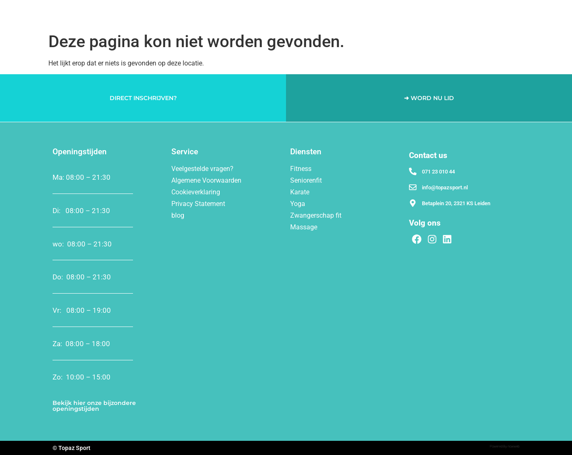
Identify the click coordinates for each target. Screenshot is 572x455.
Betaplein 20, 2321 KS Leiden (456, 203)
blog (177, 215)
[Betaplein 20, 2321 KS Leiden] (412, 203)
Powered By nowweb (504, 446)
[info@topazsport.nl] (412, 187)
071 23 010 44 (438, 171)
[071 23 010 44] (412, 171)
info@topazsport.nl (445, 187)
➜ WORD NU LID (429, 98)
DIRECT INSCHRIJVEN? (143, 98)
